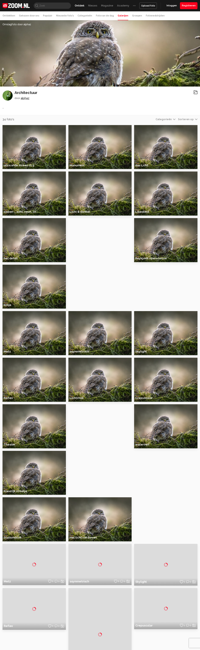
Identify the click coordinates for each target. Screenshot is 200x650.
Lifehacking (123, 632)
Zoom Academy (69, 636)
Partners (165, 611)
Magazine (107, 5)
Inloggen (172, 5)
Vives (98, 636)
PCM (42, 632)
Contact (165, 622)
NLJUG (123, 636)
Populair (47, 15)
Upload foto (148, 5)
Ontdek (79, 5)
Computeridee (31, 632)
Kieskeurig (17, 632)
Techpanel (135, 632)
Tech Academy (86, 636)
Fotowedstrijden (155, 15)
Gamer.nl (147, 632)
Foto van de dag (105, 15)
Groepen (137, 15)
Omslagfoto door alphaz (17, 24)
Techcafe (99, 632)
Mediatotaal (86, 632)
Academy (123, 5)
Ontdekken (9, 15)
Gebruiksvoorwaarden (172, 605)
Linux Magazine (111, 636)
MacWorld (110, 632)
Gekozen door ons (29, 15)
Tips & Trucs (72, 632)
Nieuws (92, 5)
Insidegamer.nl (160, 632)
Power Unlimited (178, 632)
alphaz (25, 98)
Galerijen (123, 15)
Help (163, 617)
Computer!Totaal (55, 632)
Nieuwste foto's (65, 15)
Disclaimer (166, 600)
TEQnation (133, 636)
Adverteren (167, 594)
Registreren (189, 5)
